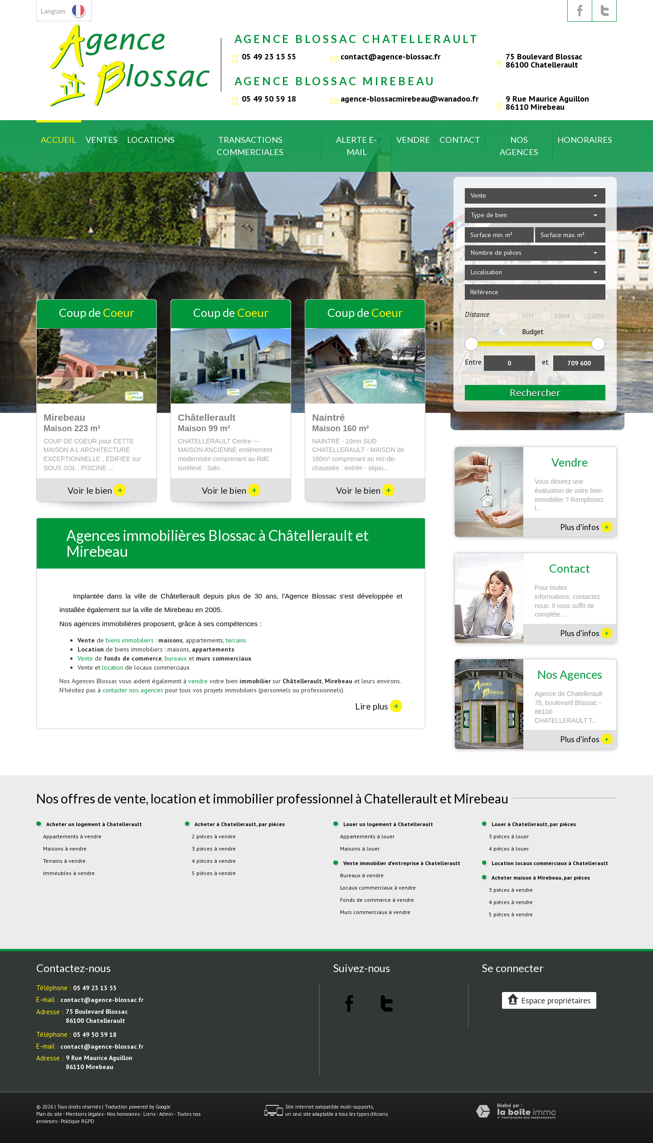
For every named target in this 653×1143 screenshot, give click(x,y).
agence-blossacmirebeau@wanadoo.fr (409, 98)
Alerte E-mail (356, 146)
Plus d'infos (586, 526)
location (112, 667)
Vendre (413, 140)
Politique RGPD (77, 1121)
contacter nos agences (132, 690)
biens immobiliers (130, 640)
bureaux (176, 658)
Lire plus (378, 706)
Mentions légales (84, 1114)
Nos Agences (519, 146)
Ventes (101, 140)
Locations (151, 140)
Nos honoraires (123, 1114)
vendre (198, 681)
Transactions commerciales (250, 146)
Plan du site (49, 1114)
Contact (459, 140)
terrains (236, 640)
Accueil (58, 140)
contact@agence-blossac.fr (390, 56)
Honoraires (584, 140)
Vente (85, 658)
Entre (473, 361)
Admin (166, 1114)
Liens (149, 1114)
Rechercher (535, 392)
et (545, 361)
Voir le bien (97, 490)
